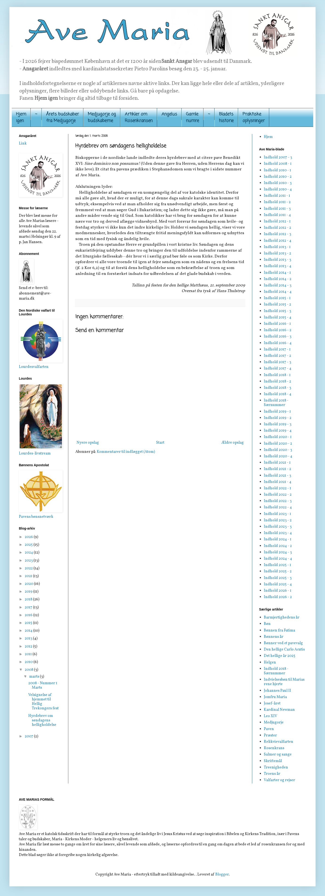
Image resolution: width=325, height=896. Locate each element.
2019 (29, 591)
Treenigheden (276, 767)
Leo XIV (270, 716)
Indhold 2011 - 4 (277, 215)
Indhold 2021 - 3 (277, 475)
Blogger (222, 874)
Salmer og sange (278, 754)
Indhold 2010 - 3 (278, 183)
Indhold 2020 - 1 (278, 437)
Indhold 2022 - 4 (278, 507)
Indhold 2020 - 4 (278, 456)
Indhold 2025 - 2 (278, 571)
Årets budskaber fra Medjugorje (62, 117)
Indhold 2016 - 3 (277, 336)
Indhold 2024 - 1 (277, 539)
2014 (29, 630)
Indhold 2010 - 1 (277, 170)
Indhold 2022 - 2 (278, 494)
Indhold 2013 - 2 (277, 253)
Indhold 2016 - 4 (278, 343)
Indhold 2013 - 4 (277, 266)
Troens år (272, 773)
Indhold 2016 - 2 (277, 330)
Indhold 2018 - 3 (277, 387)
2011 (28, 654)
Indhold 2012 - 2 (277, 227)
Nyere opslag (88, 442)
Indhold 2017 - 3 (277, 362)
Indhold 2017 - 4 (277, 368)
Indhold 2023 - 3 (278, 526)
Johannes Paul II (277, 690)
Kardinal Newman (279, 709)
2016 (29, 615)
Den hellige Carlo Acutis (284, 649)
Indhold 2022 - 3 (278, 501)
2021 (29, 576)
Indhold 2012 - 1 (277, 221)
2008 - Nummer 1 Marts (42, 685)
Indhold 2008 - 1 (278, 163)
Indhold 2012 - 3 (277, 234)
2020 (29, 584)
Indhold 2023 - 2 (278, 520)
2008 (29, 669)
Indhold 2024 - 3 (278, 552)
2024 (29, 552)
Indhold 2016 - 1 (277, 323)
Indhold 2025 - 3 (278, 578)
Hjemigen (21, 117)
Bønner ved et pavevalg (283, 643)
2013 (29, 638)
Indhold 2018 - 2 (277, 381)
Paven (269, 729)
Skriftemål (273, 761)
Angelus (169, 114)
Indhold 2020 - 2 (278, 443)
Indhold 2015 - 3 (277, 311)
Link (23, 143)
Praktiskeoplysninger (254, 117)
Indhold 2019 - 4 (278, 430)
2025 (29, 544)
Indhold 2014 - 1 (277, 272)
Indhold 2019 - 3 (277, 424)
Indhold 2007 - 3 (278, 157)
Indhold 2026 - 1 (277, 590)
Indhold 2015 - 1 (277, 298)
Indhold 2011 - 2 (277, 202)
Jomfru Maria (275, 697)
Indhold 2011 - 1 (277, 195)
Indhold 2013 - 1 (277, 247)
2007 (29, 736)
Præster (270, 735)
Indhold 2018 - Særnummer (276, 403)
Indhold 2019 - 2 (277, 418)
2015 (29, 623)
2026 (29, 537)
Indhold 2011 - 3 (277, 208)
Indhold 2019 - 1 (277, 411)
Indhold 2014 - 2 (277, 279)
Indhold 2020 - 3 (278, 450)
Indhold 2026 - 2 (278, 597)
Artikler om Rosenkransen (139, 117)
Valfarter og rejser (279, 780)
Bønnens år (273, 636)
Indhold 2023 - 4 (278, 533)
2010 (29, 662)
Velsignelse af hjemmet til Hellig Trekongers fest (43, 701)
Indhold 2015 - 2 (277, 304)
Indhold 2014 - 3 (277, 285)
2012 (29, 646)
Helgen (270, 662)
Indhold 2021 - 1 (277, 462)
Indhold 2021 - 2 (277, 469)
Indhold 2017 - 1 (277, 349)
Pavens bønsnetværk (36, 516)
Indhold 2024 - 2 (278, 546)
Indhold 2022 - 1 (277, 488)
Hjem (268, 137)
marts (34, 676)
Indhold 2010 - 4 (278, 189)
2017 (29, 607)
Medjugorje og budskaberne (102, 117)
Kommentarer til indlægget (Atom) (126, 451)
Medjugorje (274, 722)
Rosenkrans (274, 748)
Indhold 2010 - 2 (278, 176)
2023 (29, 560)
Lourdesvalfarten (34, 367)
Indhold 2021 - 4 (277, 482)
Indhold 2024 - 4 (278, 558)
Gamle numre (192, 117)
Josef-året (272, 703)
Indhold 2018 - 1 (277, 375)
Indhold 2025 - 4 (278, 584)
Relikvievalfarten (278, 741)
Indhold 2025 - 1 (277, 565)
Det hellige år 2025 (279, 656)
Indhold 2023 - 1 (277, 514)
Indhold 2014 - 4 (278, 291)
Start (160, 442)
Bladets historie (226, 117)
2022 (29, 568)
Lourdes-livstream (35, 453)
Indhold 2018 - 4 (277, 394)
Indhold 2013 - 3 (277, 259)
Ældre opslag (232, 442)
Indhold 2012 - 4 (277, 240)
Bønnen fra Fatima (279, 630)
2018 (29, 599)
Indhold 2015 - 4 (277, 317)
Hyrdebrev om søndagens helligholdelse (42, 720)
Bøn (267, 624)
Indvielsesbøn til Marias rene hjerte (284, 682)
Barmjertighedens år (281, 617)
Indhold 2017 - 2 (277, 355)
